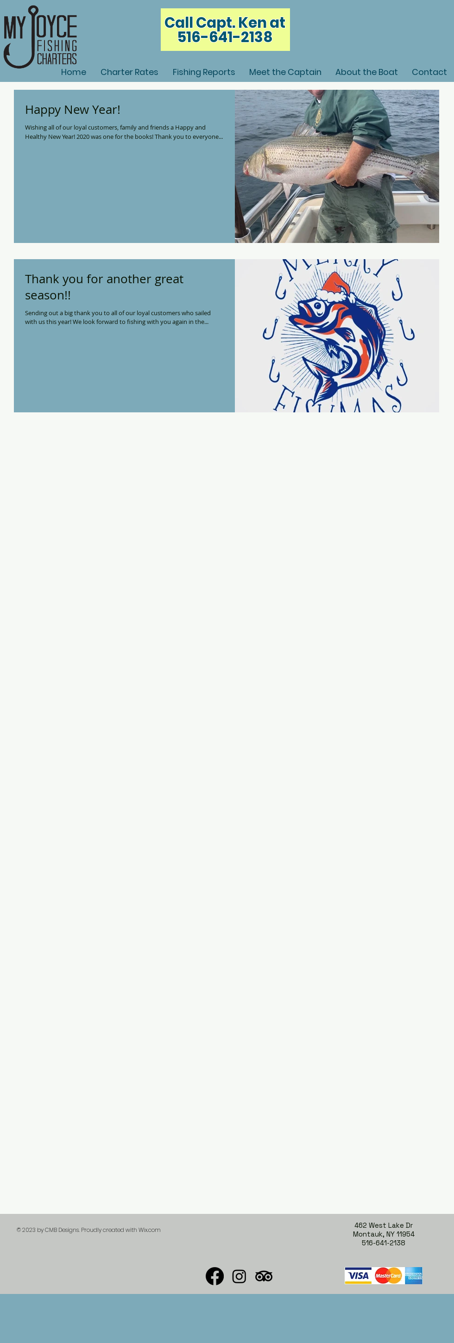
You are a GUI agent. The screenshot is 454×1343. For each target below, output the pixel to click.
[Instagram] (239, 1276)
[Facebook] (215, 1276)
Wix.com (150, 1230)
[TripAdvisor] (264, 1276)
